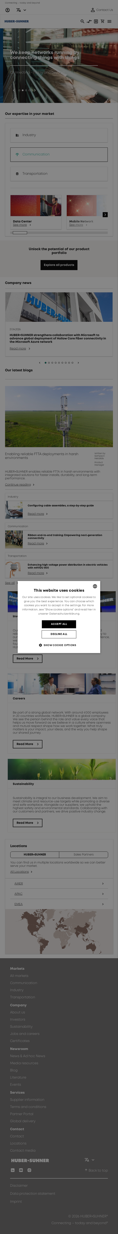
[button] (59, 645)
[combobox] (95, 586)
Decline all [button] (59, 634)
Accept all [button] (59, 624)
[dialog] (59, 617)
